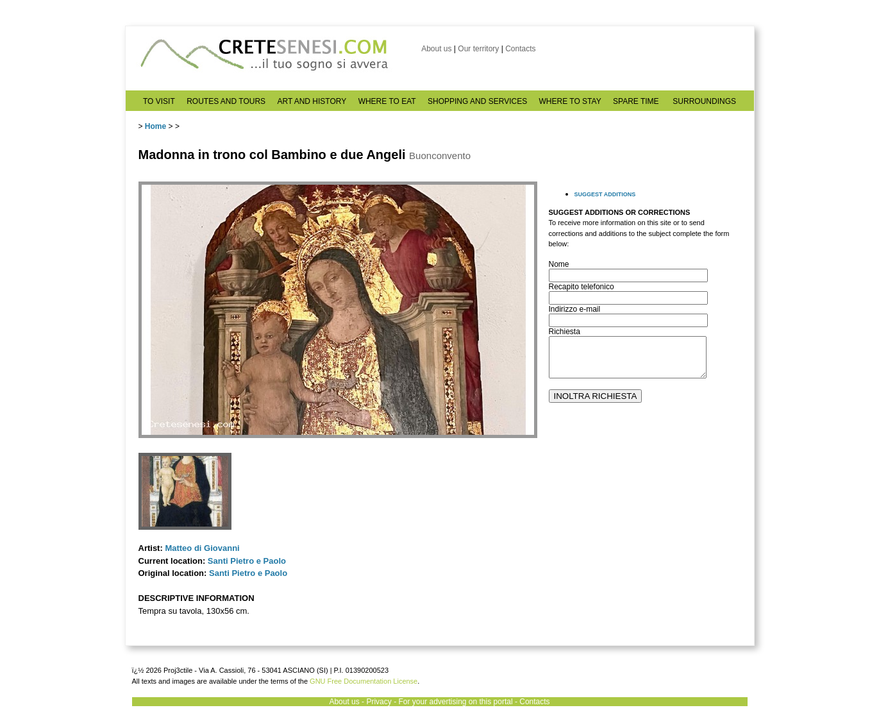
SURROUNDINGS (704, 101)
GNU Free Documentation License (363, 681)
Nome (559, 264)
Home (155, 126)
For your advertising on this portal (455, 701)
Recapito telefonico (581, 286)
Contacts (520, 48)
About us (436, 48)
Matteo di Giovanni (202, 548)
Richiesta (564, 331)
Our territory (478, 48)
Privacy (378, 701)
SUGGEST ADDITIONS (605, 194)
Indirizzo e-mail (575, 309)
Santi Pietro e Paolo (247, 561)
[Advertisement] (645, 533)
